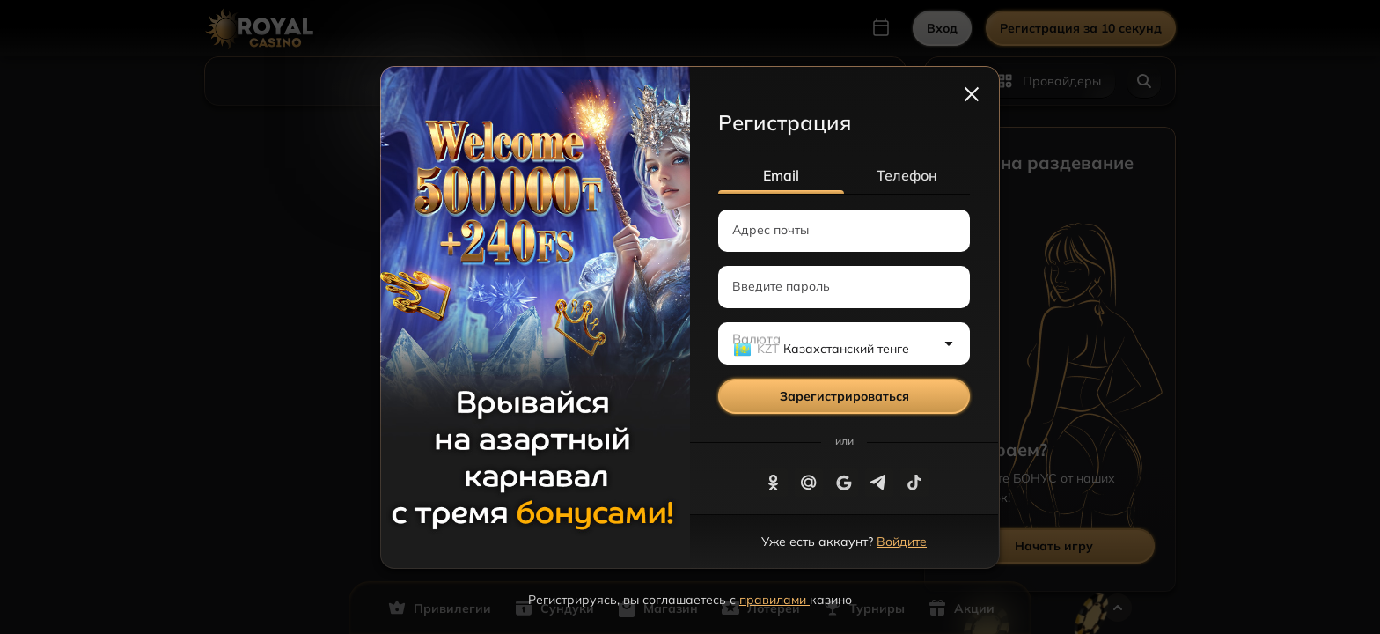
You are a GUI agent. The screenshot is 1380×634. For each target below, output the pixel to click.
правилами (774, 600)
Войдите (902, 541)
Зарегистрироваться (844, 396)
